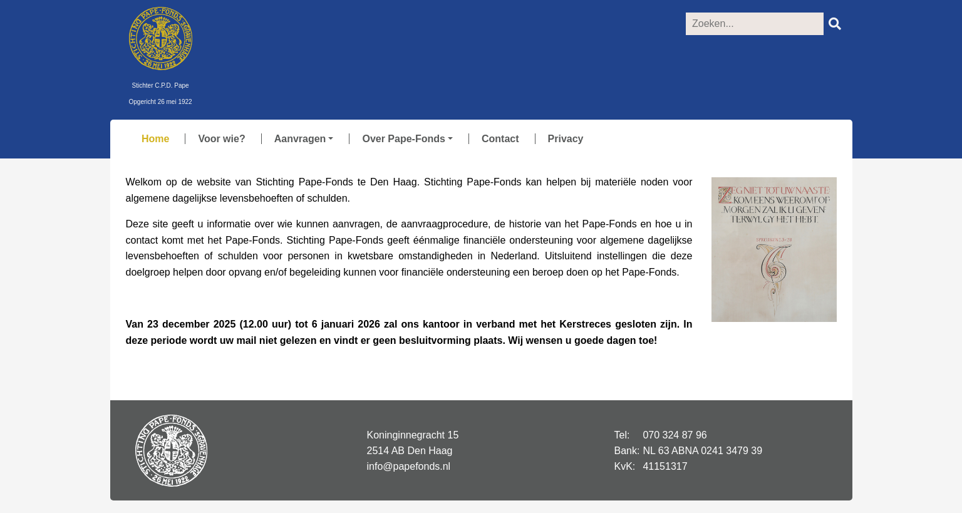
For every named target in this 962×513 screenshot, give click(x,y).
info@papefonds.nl (409, 466)
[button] (299, 138)
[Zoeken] (755, 24)
